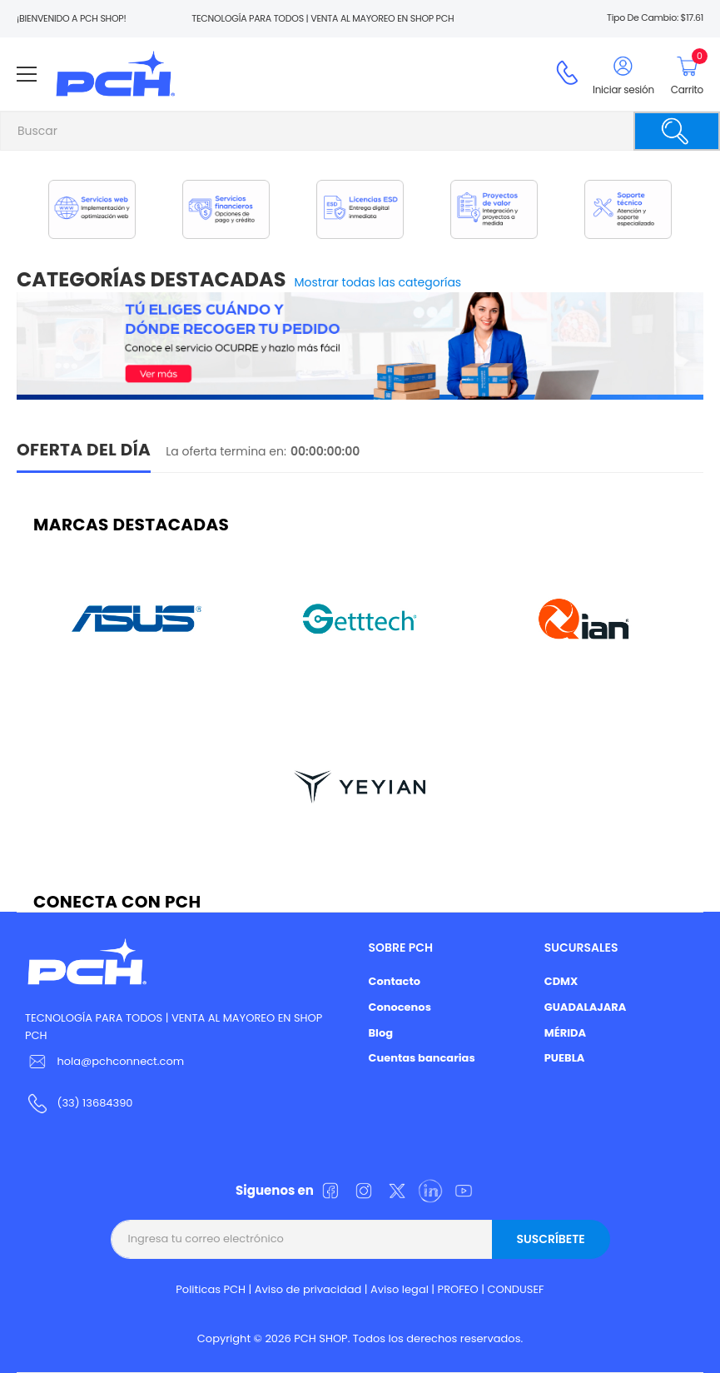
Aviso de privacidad (308, 1289)
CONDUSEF (515, 1289)
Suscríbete (550, 1239)
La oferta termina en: (226, 451)
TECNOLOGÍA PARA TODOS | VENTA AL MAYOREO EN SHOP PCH (173, 1026)
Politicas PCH (211, 1289)
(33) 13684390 (94, 1103)
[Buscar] (676, 131)
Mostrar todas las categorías (378, 282)
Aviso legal (399, 1289)
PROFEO (458, 1289)
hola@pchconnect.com (120, 1061)
